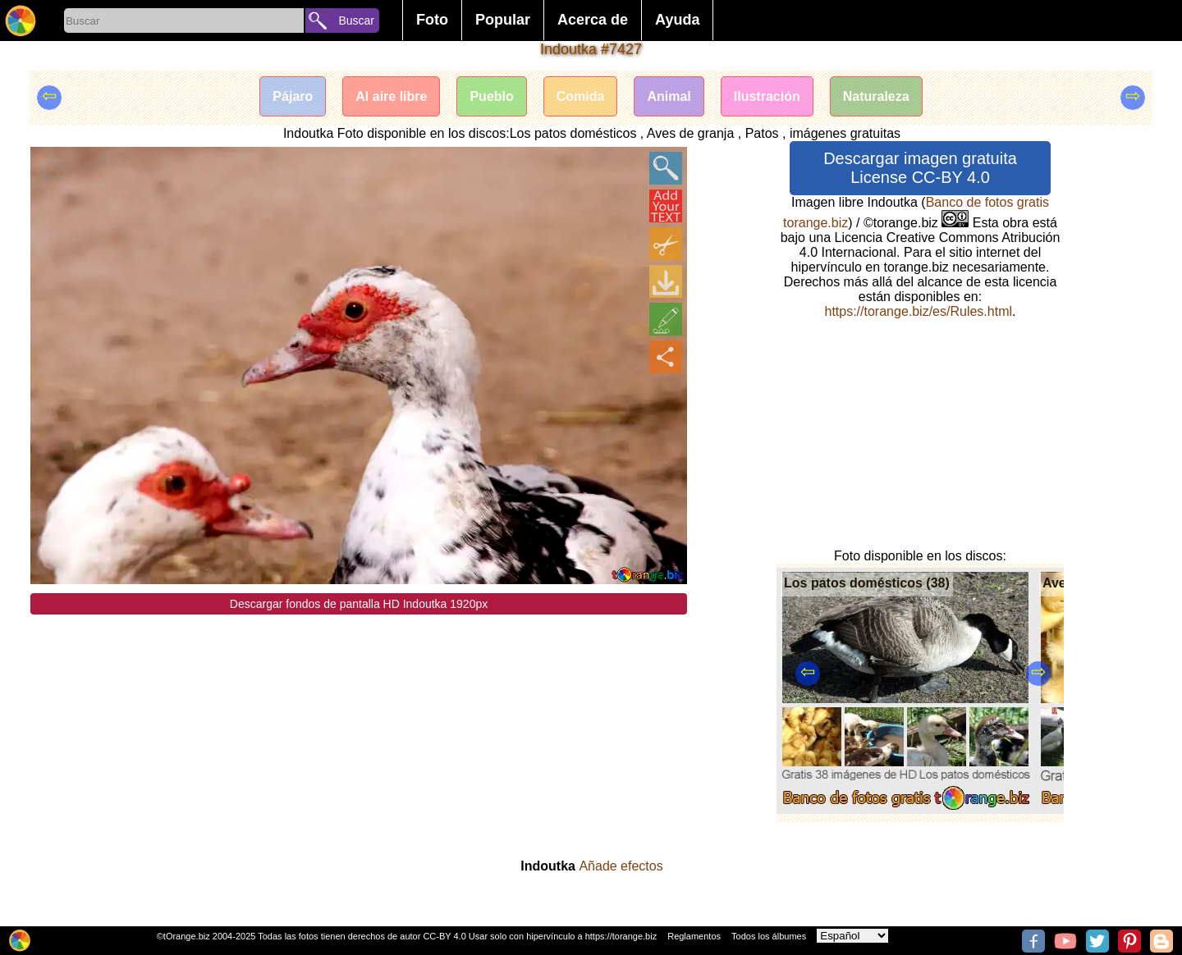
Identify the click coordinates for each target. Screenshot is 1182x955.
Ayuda (677, 19)
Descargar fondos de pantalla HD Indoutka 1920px (359, 603)
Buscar (356, 20)
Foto (432, 19)
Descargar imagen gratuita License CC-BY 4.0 (920, 167)
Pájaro (293, 96)
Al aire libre (391, 96)
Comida (581, 96)
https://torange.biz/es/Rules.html (918, 311)
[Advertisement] (358, 729)
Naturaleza (876, 96)
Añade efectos (620, 866)
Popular (502, 19)
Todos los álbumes (768, 936)
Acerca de (592, 19)
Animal (668, 96)
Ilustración (767, 96)
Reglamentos (694, 936)
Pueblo (491, 96)
